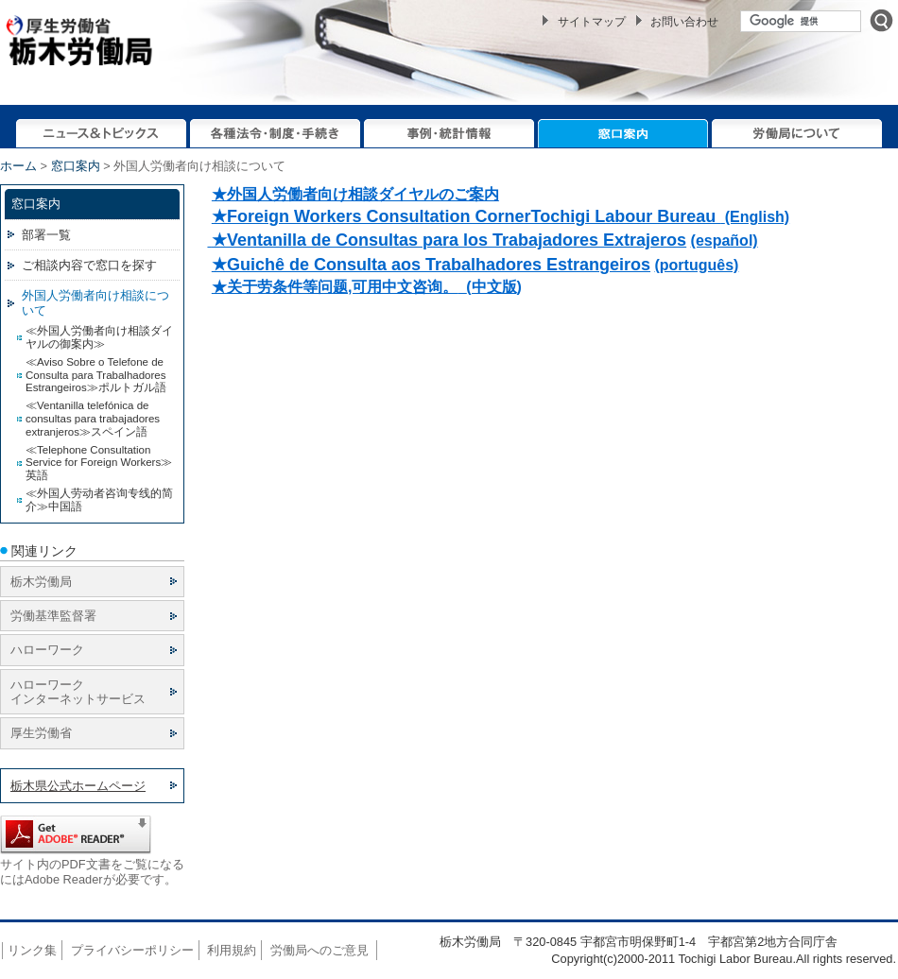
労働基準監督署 (53, 616)
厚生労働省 (41, 733)
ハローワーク (47, 650)
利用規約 (231, 950)
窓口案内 (75, 166)
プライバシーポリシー (132, 950)
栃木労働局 (41, 582)
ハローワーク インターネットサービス (78, 692)
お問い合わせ (684, 21)
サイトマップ (592, 21)
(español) (724, 240)
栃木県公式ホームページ (78, 786)
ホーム (18, 166)
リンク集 (32, 950)
